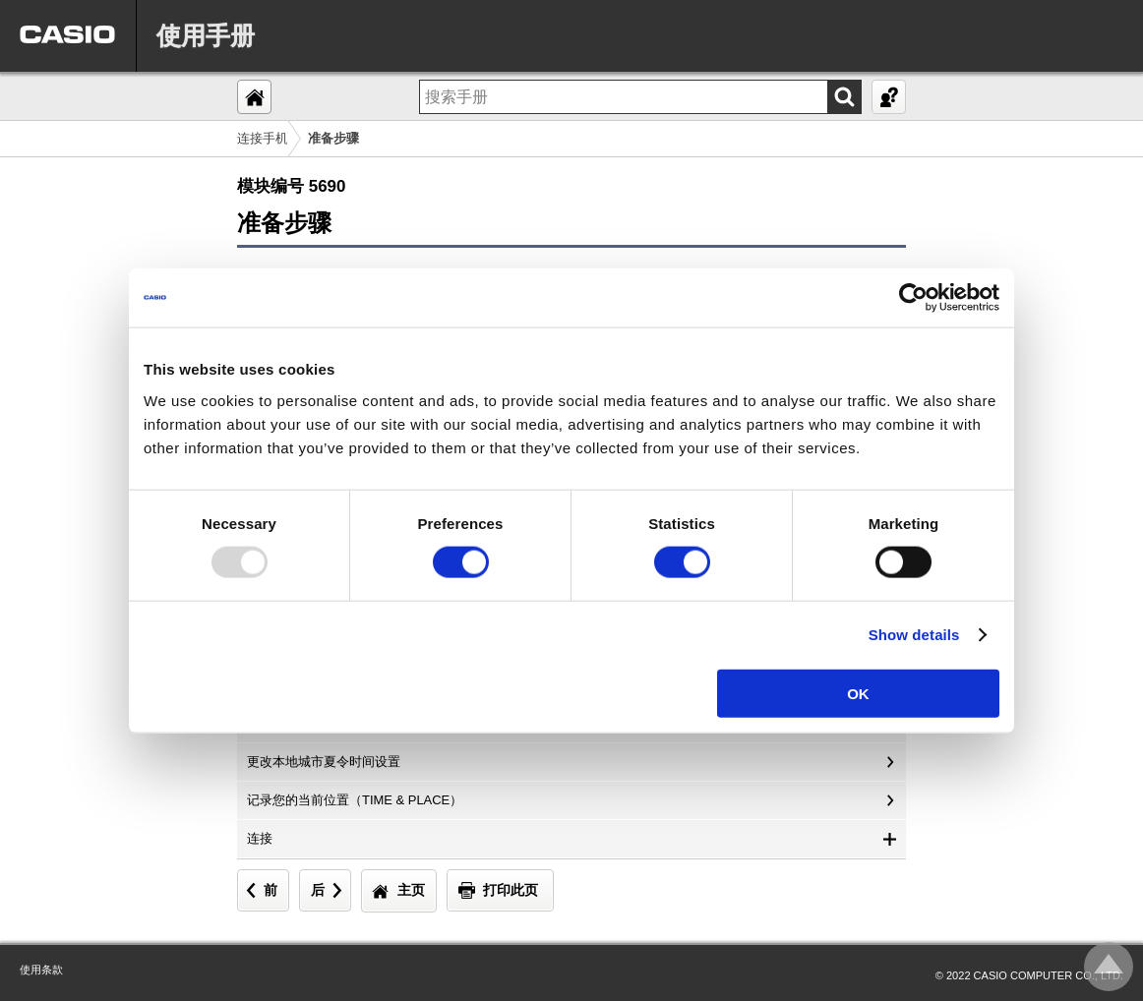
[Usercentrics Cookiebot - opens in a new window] (913, 298)
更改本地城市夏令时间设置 (323, 761)
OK (858, 692)
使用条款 (41, 969)
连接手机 (262, 138)
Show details (914, 634)
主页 (411, 890)
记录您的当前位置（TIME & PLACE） (354, 800)
